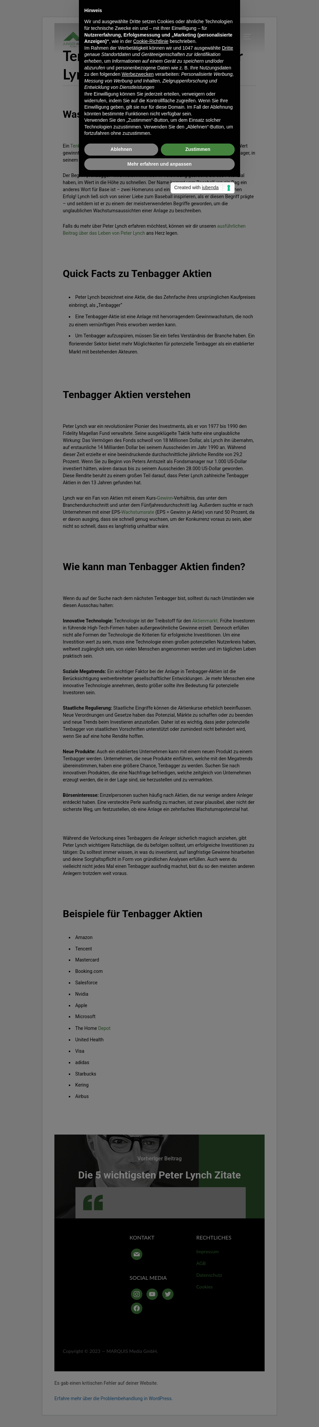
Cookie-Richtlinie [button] (150, 666)
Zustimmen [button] (198, 774)
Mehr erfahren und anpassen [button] (159, 789)
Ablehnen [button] (121, 774)
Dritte (227, 673)
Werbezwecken (137, 699)
